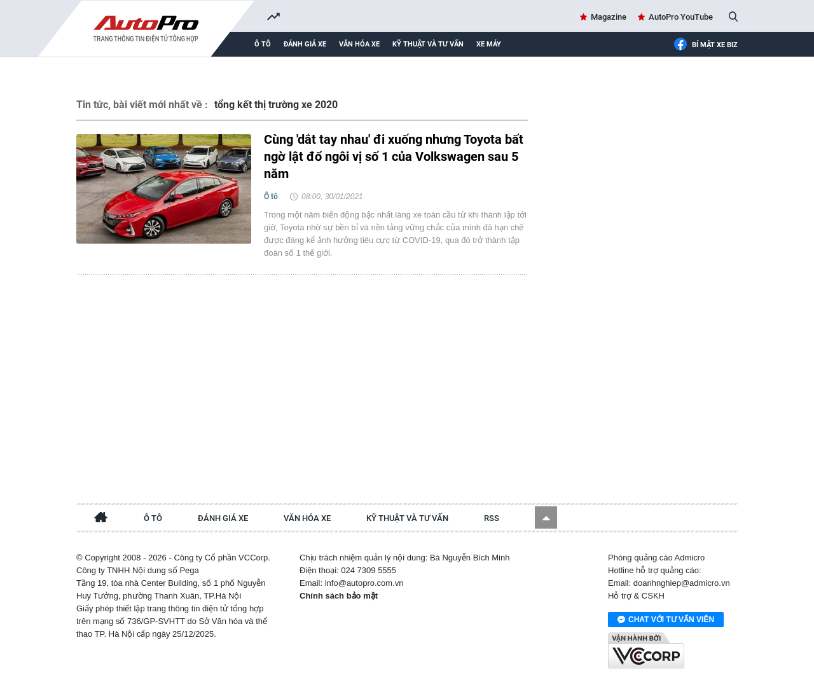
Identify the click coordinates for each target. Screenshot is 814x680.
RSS (491, 518)
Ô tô (262, 44)
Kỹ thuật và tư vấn (428, 44)
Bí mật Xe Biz (705, 45)
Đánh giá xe (305, 44)
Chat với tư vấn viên (665, 620)
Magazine (608, 17)
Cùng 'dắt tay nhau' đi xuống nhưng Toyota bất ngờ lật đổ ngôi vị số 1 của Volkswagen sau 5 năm (393, 156)
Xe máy (488, 44)
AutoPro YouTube (681, 17)
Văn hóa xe (359, 44)
